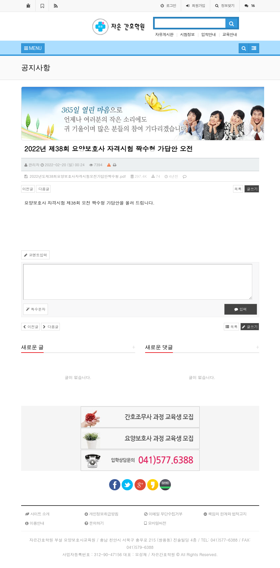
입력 (240, 309)
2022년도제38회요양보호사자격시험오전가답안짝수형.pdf (75, 176)
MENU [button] (33, 48)
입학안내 (208, 34)
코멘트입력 (35, 254)
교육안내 (229, 34)
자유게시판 (164, 34)
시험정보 (187, 34)
